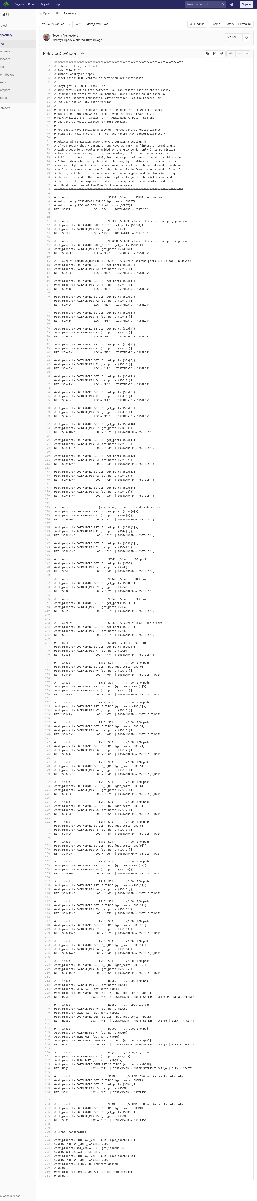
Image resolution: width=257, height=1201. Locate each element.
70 (56, 336)
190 (56, 813)
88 (56, 407)
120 (56, 535)
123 (56, 547)
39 (56, 213)
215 (56, 913)
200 (56, 853)
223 (56, 944)
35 (56, 197)
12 (56, 105)
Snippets (45, 4)
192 (56, 821)
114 (56, 511)
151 (56, 658)
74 (56, 352)
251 (56, 1056)
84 (56, 392)
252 (56, 1060)
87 (56, 403)
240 (56, 1012)
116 (56, 519)
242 (56, 1020)
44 (56, 232)
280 (56, 1171)
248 (56, 1044)
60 (56, 296)
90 (56, 415)
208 (56, 885)
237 (56, 1000)
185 (56, 793)
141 (56, 618)
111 (56, 499)
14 (56, 113)
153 (56, 666)
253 (56, 1064)
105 (56, 475)
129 (56, 571)
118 (56, 527)
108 (56, 487)
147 (56, 642)
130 (56, 575)
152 (56, 662)
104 (56, 471)
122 (56, 543)
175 (56, 754)
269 (56, 1127)
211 (56, 897)
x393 (89, 24)
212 (56, 901)
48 (56, 248)
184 (56, 789)
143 (56, 626)
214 (56, 909)
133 (56, 586)
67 (56, 324)
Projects (19, 4)
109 (56, 491)
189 (56, 809)
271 (56, 1135)
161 (56, 698)
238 (56, 1004)
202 (56, 861)
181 (56, 777)
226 (56, 956)
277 (56, 1159)
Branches (14, 59)
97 (56, 443)
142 (56, 622)
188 (56, 805)
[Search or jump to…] (206, 4)
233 (56, 984)
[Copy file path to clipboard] (92, 53)
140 (56, 614)
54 (56, 272)
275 (56, 1151)
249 (56, 1048)
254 (56, 1068)
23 (56, 149)
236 (56, 996)
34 (56, 193)
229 (56, 968)
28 (56, 169)
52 (56, 264)
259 (56, 1088)
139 (56, 610)
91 (56, 419)
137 (56, 602)
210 (56, 893)
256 (56, 1076)
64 (56, 312)
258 (56, 1084)
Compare (14, 90)
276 (56, 1155)
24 (56, 153)
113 (56, 507)
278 (56, 1163)
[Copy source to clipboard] (207, 53)
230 (56, 972)
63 (56, 308)
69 (56, 332)
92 (56, 423)
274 (56, 1147)
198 (56, 845)
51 (56, 260)
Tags (11, 66)
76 (56, 360)
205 (56, 873)
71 (56, 340)
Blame (216, 24)
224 (56, 948)
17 (56, 125)
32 (56, 185)
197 (56, 841)
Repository (80, 13)
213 (56, 905)
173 (56, 746)
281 (56, 1175)
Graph (12, 82)
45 (56, 236)
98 (56, 447)
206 (56, 877)
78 (56, 368)
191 (56, 817)
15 (56, 117)
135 (56, 594)
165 (56, 714)
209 (56, 889)
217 (56, 921)
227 (56, 960)
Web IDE (243, 53)
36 (56, 201)
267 (56, 1119)
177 (56, 761)
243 (56, 1024)
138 (56, 606)
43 (56, 228)
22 (56, 145)
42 (56, 225)
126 (56, 559)
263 (56, 1104)
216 (56, 917)
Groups (32, 4)
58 (56, 288)
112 (56, 503)
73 (56, 348)
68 (56, 328)
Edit (231, 53)
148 (56, 646)
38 (56, 209)
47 (56, 244)
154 (56, 670)
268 (56, 1123)
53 (56, 268)
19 (56, 133)
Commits (14, 51)
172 (56, 742)
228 (56, 964)
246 (56, 1036)
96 (56, 439)
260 (56, 1092)
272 (56, 1139)
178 (56, 765)
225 (56, 952)
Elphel (54, 13)
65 (56, 316)
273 (56, 1143)
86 (56, 400)
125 (56, 555)
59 (56, 292)
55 (56, 276)
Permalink (244, 24)
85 (56, 396)
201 (56, 857)
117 (56, 523)
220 (56, 933)
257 (56, 1080)
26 (56, 161)
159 (56, 690)
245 (56, 1032)
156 (56, 678)
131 (56, 579)
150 (56, 654)
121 (56, 539)
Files (11, 43)
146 (56, 638)
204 (56, 869)
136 (56, 598)
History (229, 24)
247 (56, 1040)
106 (56, 479)
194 (56, 829)
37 (56, 205)
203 (56, 865)
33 (56, 189)
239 (56, 1008)
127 (56, 563)
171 (56, 738)
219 (56, 929)
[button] (23, 1196)
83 (56, 388)
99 (56, 451)
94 (56, 431)
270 (56, 1131)
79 (56, 372)
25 (56, 157)
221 (56, 936)
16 (56, 121)
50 (56, 256)
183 (56, 785)
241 (56, 1016)
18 (56, 129)
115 (56, 515)
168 (56, 726)
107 (56, 483)
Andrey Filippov (73, 40)
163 (56, 706)
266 (56, 1115)
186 (56, 797)
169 (56, 730)
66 (56, 320)
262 (56, 1100)
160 (56, 694)
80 (56, 376)
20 (56, 137)
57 (56, 284)
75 (56, 356)
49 (56, 252)
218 (56, 925)
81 (56, 380)
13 (56, 109)
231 (56, 976)
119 (56, 531)
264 (56, 1108)
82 (56, 384)
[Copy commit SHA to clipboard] (246, 37)
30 (56, 177)
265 (56, 1111)
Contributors (16, 74)
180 (56, 773)
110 (56, 495)
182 (56, 781)
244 (56, 1028)
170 (56, 734)
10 (56, 97)
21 (56, 141)
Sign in (246, 4)
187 (56, 801)
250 (56, 1052)
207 (56, 881)
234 (56, 988)
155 (56, 674)
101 (56, 459)
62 (56, 304)
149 (56, 650)
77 (56, 364)
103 (56, 467)
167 (56, 722)
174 (56, 750)
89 (56, 411)
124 (56, 551)
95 (56, 435)
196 (56, 837)
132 (56, 582)
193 (56, 825)
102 (56, 463)
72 (56, 344)
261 (56, 1096)
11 (56, 101)
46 (56, 240)
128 (56, 567)
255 (56, 1072)
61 (56, 300)
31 (56, 181)
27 (56, 165)
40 (56, 217)
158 (56, 686)
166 (56, 718)
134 (56, 590)
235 (56, 992)
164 (56, 710)
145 (56, 634)
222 (56, 940)
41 (56, 221)
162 (56, 702)
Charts (12, 97)
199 (56, 849)
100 (56, 455)
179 (56, 769)
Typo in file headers (75, 35)
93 (56, 427)
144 (56, 630)
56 (56, 280)
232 (56, 980)
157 (56, 682)
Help (57, 4)
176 (56, 757)
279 (56, 1167)
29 (56, 173)
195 (56, 833)
